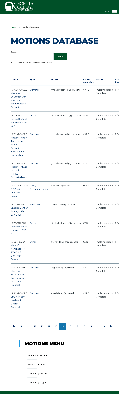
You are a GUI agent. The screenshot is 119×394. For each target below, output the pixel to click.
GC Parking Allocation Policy (16, 192)
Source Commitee (88, 81)
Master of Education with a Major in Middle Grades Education (18, 100)
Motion (14, 80)
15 (70, 327)
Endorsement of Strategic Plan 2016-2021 (19, 211)
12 (50, 327)
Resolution (35, 204)
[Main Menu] (110, 11)
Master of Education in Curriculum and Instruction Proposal (19, 278)
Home (13, 27)
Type (32, 80)
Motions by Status (37, 373)
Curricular (35, 90)
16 (77, 327)
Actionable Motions (38, 355)
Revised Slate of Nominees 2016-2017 (19, 122)
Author (54, 80)
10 (36, 327)
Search (14, 52)
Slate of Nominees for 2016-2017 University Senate (18, 252)
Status (99, 80)
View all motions (36, 364)
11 (43, 327)
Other (33, 115)
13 (57, 327)
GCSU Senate (18, 6)
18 (91, 327)
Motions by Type (36, 382)
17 (84, 327)
